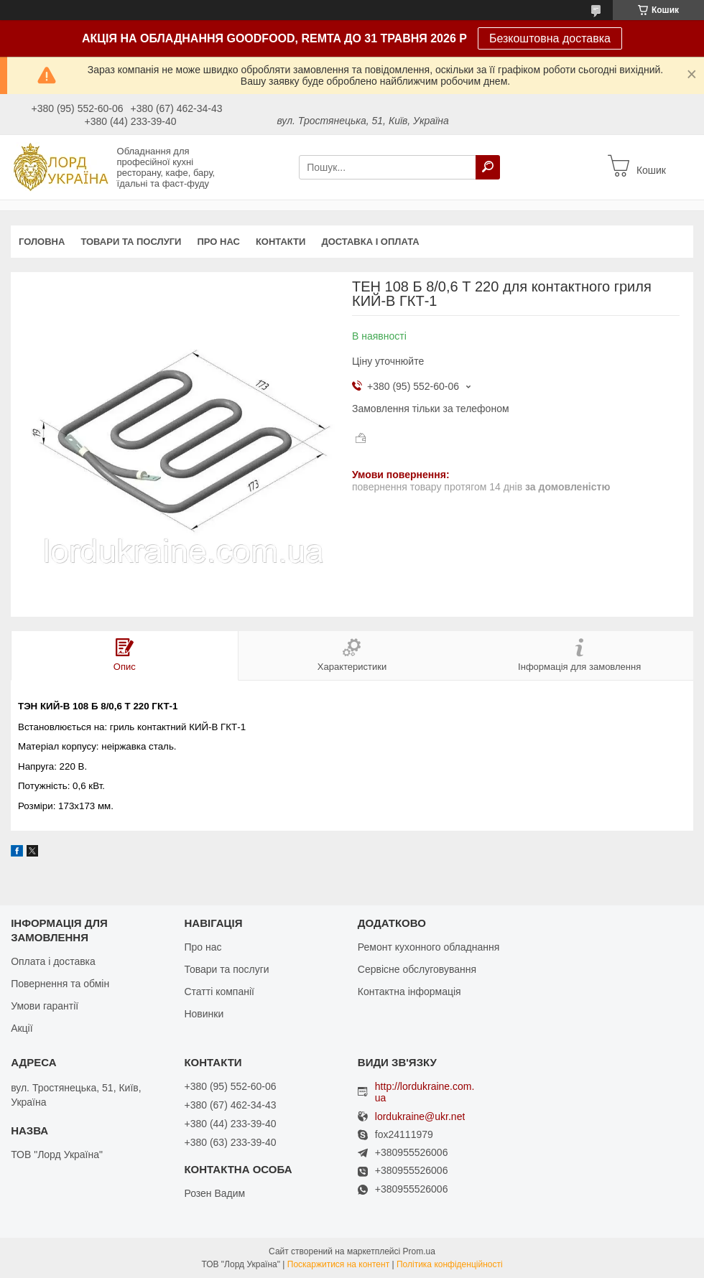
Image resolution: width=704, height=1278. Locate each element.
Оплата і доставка (53, 961)
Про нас (218, 241)
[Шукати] (488, 167)
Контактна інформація (409, 991)
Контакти (281, 241)
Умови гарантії (44, 1006)
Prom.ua (419, 1251)
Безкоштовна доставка (550, 38)
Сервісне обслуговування (417, 969)
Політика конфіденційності (450, 1264)
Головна (42, 241)
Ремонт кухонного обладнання (428, 947)
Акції (21, 1028)
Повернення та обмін (60, 983)
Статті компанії (219, 991)
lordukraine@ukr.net (420, 1116)
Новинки (203, 1014)
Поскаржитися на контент (338, 1264)
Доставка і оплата (370, 241)
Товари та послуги (130, 241)
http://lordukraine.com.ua (425, 1092)
